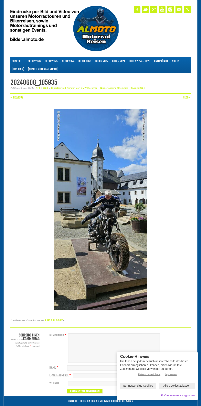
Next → (187, 97)
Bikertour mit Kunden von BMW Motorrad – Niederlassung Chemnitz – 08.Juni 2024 (98, 88)
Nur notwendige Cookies (138, 385)
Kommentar (58, 335)
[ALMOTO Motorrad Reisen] (43, 69)
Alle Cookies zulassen (177, 385)
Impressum (171, 374)
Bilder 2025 (51, 61)
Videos (175, 61)
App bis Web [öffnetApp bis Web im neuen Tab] (189, 395)
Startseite (18, 61)
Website (54, 383)
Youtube (162, 9)
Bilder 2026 (34, 61)
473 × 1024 (42, 88)
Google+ (153, 9)
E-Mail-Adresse (60, 375)
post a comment (54, 320)
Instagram (170, 9)
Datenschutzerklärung (149, 374)
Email (178, 9)
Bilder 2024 (67, 61)
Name (54, 367)
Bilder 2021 (118, 61)
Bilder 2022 (101, 61)
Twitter (145, 9)
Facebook (137, 9)
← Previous (16, 97)
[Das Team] (18, 69)
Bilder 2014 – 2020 (139, 61)
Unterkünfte (161, 61)
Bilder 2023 (85, 61)
